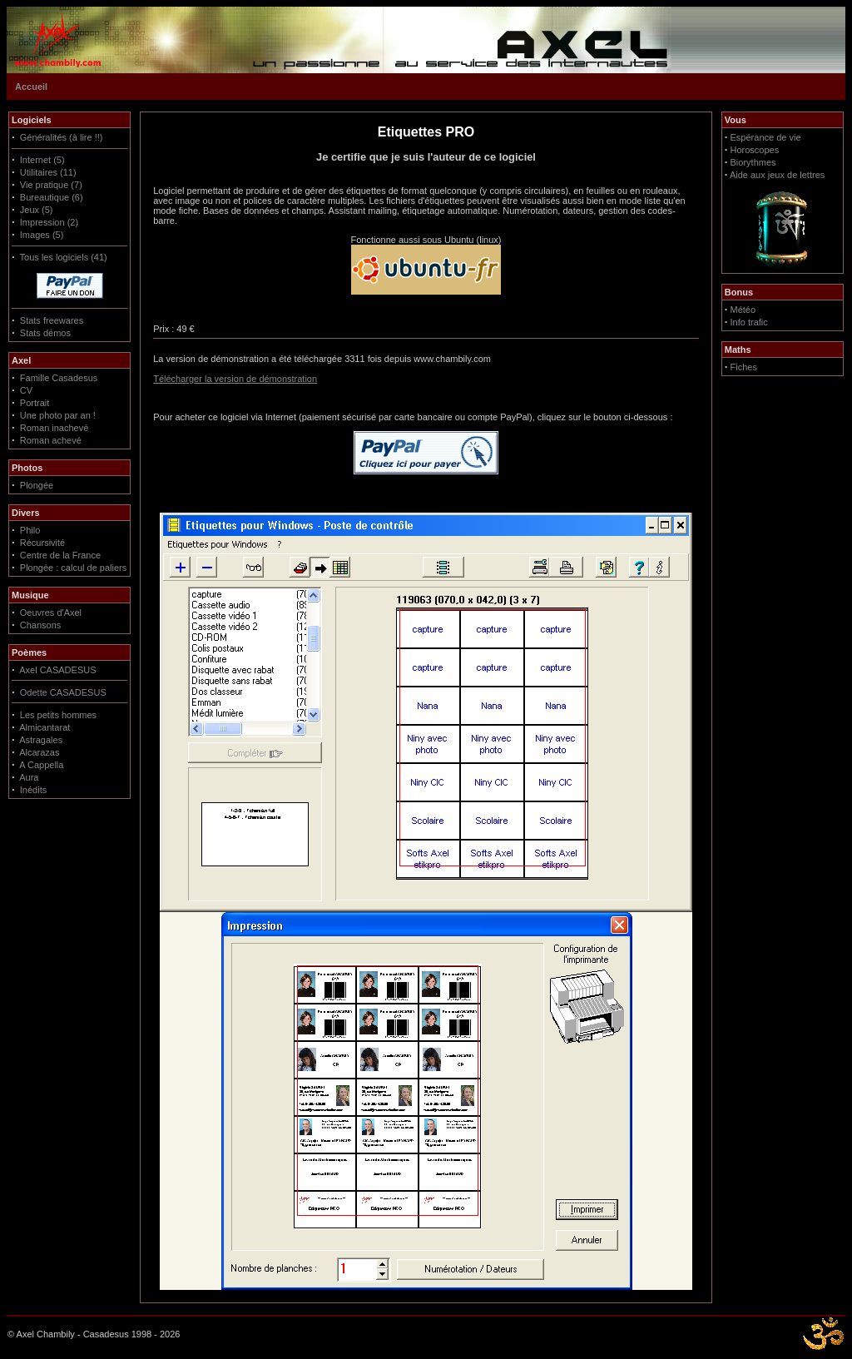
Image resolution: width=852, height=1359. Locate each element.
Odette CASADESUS (63, 692)
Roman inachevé (54, 428)
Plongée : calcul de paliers (73, 568)
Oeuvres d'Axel (51, 613)
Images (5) (42, 235)
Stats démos (45, 333)
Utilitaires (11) (48, 172)
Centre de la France (60, 555)
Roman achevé (51, 440)
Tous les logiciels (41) (63, 257)
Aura (28, 777)
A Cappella (41, 765)
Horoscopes (755, 150)
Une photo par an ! (58, 415)
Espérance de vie (766, 137)
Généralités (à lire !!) (61, 137)
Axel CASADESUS (57, 670)
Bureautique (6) (51, 197)
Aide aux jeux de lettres (777, 175)
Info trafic (749, 322)
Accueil (31, 87)
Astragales (40, 740)
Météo (743, 310)
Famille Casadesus (59, 378)
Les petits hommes (58, 715)
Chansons (41, 625)
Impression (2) (49, 222)
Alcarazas (39, 752)
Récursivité (42, 543)
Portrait (34, 403)
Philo (30, 530)
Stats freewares (51, 320)
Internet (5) (42, 160)
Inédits (33, 790)
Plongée (36, 485)
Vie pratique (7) (51, 185)
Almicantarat (44, 727)
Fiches (744, 367)
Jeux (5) (36, 210)
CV (26, 390)
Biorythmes (753, 162)
